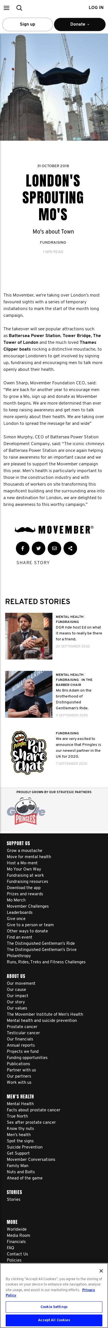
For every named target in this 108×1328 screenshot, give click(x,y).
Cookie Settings (54, 1307)
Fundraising (53, 243)
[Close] (101, 1271)
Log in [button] (96, 8)
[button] (6, 7)
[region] (54, 1295)
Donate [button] (80, 26)
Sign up (27, 24)
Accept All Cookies (54, 1320)
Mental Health (70, 617)
